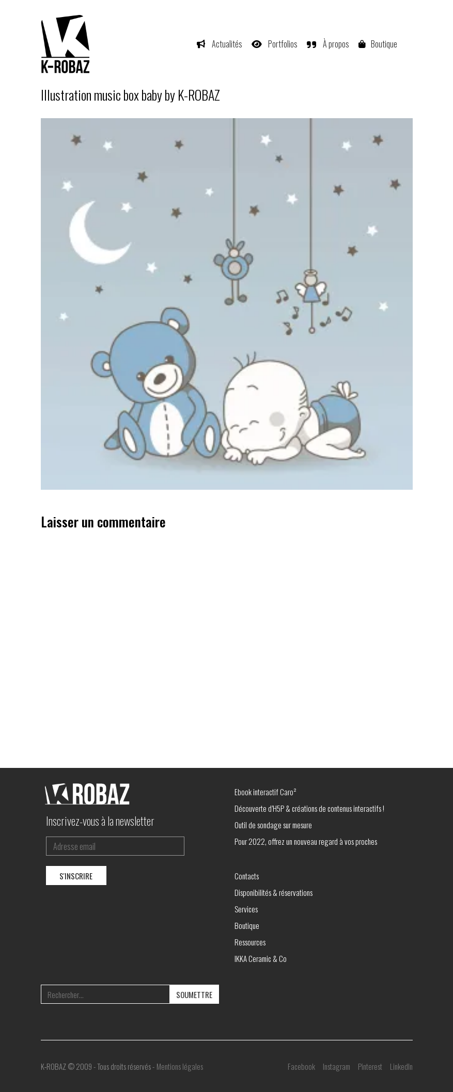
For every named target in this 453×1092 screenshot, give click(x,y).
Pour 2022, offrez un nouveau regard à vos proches (306, 841)
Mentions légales (180, 1066)
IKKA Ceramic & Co (261, 958)
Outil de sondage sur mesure (273, 825)
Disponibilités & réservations (274, 892)
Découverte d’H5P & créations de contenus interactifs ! (309, 808)
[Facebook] (301, 1066)
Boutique (247, 925)
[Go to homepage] (66, 44)
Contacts (247, 876)
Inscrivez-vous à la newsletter (100, 820)
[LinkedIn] (401, 1066)
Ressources (250, 942)
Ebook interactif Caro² (265, 791)
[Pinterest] (370, 1066)
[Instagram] (336, 1066)
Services (246, 909)
